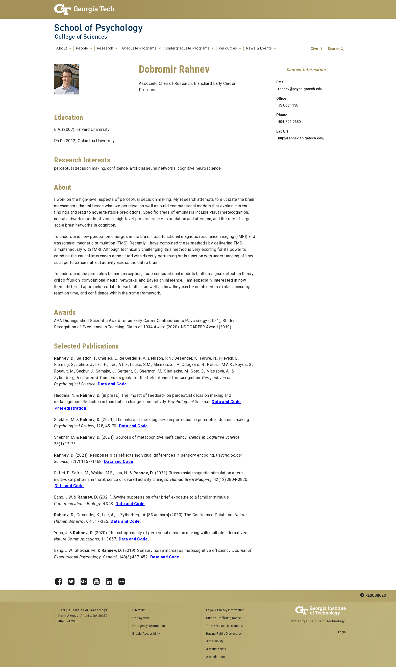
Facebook (60, 580)
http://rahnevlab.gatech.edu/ (301, 138)
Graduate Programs (141, 48)
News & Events (261, 48)
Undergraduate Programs (189, 48)
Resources (229, 48)
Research (107, 48)
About (63, 48)
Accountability (216, 649)
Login (342, 632)
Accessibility (215, 641)
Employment (141, 618)
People (84, 48)
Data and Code (112, 384)
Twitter (73, 580)
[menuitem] (237, 610)
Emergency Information (148, 626)
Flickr (123, 580)
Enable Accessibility (146, 633)
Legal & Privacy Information (225, 610)
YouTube (98, 580)
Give (314, 49)
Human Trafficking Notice (223, 618)
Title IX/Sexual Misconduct (224, 626)
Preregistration (70, 408)
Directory (138, 610)
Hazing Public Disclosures (224, 633)
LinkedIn (111, 580)
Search (334, 49)
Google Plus (86, 580)
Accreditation (215, 657)
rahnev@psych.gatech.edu (300, 89)
